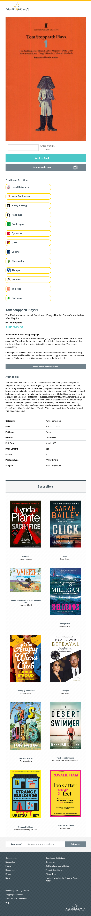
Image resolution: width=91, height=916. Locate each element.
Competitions (11, 858)
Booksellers (10, 862)
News (8, 878)
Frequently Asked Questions (17, 890)
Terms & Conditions (54, 870)
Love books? (16, 844)
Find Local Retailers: (17, 180)
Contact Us (50, 862)
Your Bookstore (21, 196)
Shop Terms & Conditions (16, 899)
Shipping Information (14, 894)
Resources (10, 870)
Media (8, 866)
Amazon (16, 279)
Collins (16, 251)
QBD (14, 242)
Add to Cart (42, 158)
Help (7, 902)
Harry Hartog (19, 205)
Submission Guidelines (55, 858)
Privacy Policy (51, 874)
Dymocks (17, 233)
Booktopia (18, 224)
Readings (17, 214)
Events (8, 874)
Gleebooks (18, 261)
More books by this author (45, 366)
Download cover (42, 167)
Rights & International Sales (57, 866)
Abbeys (16, 270)
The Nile (16, 288)
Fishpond (17, 298)
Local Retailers (20, 187)
